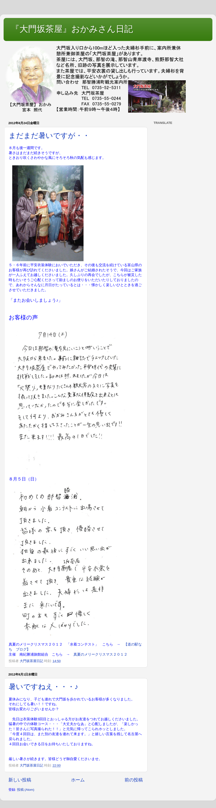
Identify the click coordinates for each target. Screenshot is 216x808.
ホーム (78, 779)
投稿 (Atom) (25, 789)
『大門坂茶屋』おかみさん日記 (72, 29)
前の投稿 (134, 779)
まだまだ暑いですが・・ (49, 135)
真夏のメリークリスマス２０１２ (100, 654)
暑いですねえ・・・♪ (43, 687)
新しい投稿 (19, 779)
